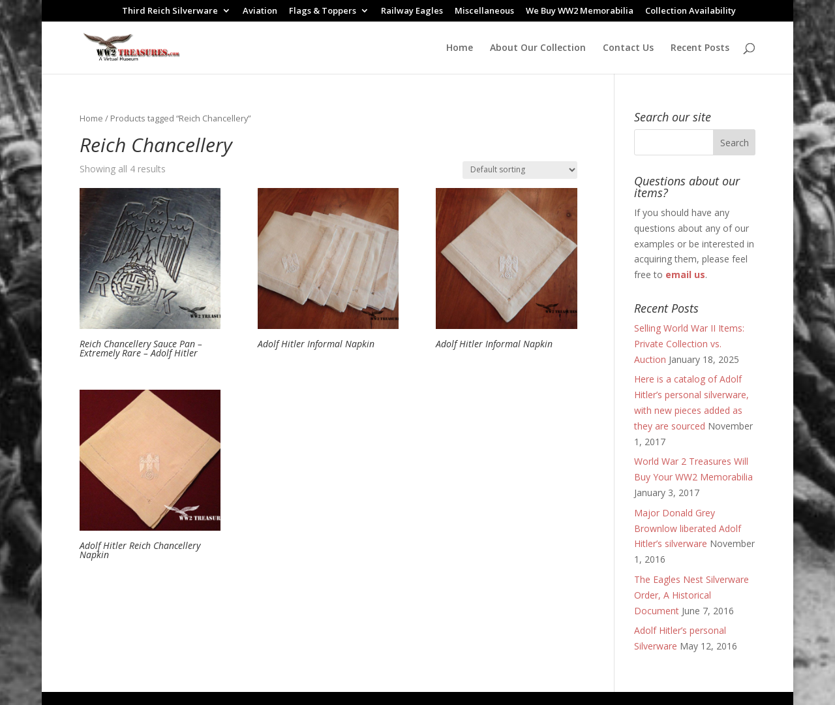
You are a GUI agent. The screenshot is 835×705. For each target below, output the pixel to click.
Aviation (260, 11)
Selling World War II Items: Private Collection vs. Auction (689, 344)
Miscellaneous (484, 11)
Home (459, 48)
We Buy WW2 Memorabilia (579, 11)
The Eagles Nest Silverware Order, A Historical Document (691, 595)
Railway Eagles (412, 11)
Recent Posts (700, 48)
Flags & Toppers (322, 11)
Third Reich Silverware (170, 11)
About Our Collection (538, 48)
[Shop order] (520, 170)
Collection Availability (690, 11)
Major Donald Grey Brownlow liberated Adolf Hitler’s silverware (687, 528)
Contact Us (628, 48)
